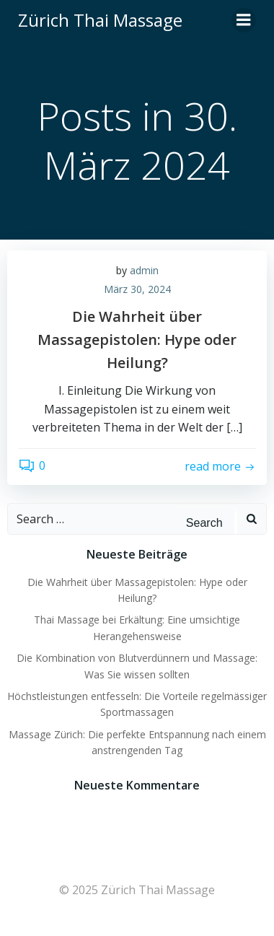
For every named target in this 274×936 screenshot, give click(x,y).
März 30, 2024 (137, 289)
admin (144, 270)
